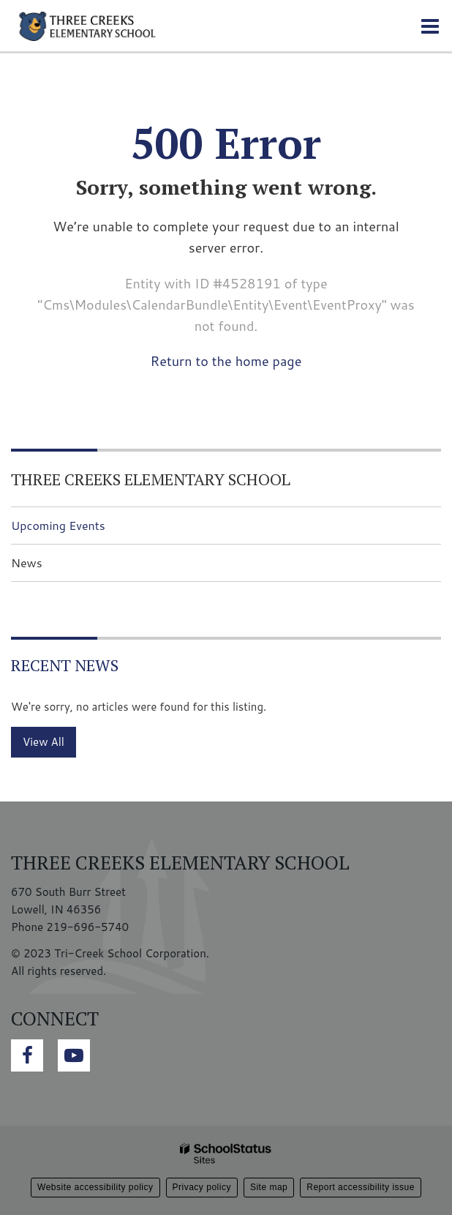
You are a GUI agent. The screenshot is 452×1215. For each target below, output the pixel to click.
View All (43, 741)
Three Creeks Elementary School (150, 479)
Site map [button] (268, 1187)
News (26, 562)
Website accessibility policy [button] (95, 1187)
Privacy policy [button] (202, 1187)
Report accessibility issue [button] (360, 1187)
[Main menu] (430, 25)
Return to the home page (226, 360)
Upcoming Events (58, 525)
